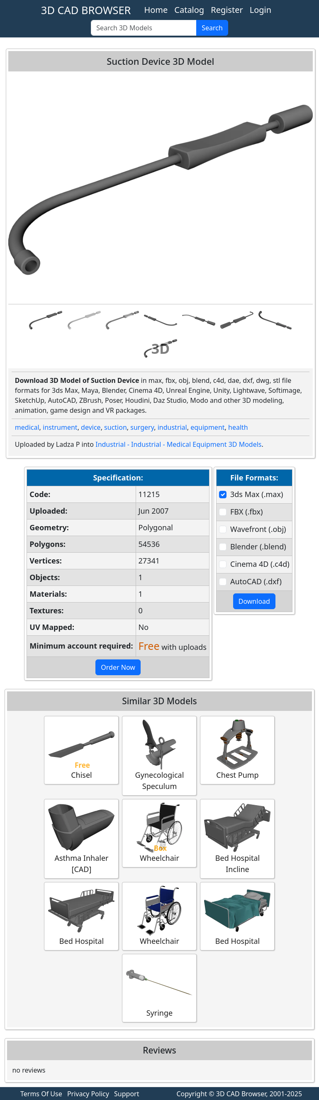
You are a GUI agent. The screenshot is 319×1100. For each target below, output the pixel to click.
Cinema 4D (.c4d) (260, 564)
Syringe (159, 988)
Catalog (189, 9)
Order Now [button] (118, 667)
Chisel (81, 750)
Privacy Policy (88, 1093)
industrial (172, 427)
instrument (60, 427)
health (238, 427)
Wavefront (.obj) (258, 529)
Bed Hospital (81, 916)
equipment (207, 427)
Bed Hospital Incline (237, 838)
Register (227, 9)
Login (260, 9)
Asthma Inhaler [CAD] (81, 838)
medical (27, 427)
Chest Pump (237, 750)
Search (212, 27)
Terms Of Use (41, 1093)
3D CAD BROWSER (86, 10)
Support (126, 1093)
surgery (142, 427)
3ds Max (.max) (256, 494)
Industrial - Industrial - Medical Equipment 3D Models (178, 444)
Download (254, 601)
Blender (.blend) (258, 546)
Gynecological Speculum (159, 755)
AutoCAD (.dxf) (256, 581)
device (91, 427)
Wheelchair (159, 833)
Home (156, 9)
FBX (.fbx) (246, 512)
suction (115, 427)
